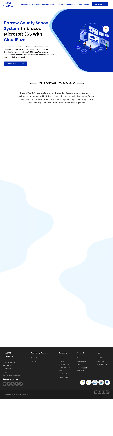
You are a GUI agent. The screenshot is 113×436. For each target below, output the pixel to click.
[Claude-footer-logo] (13, 388)
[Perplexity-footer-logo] (9, 388)
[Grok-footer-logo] (21, 388)
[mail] (105, 398)
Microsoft (34, 367)
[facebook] (101, 398)
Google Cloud (35, 363)
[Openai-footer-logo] (5, 388)
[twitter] (103, 398)
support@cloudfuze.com (12, 382)
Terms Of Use (100, 363)
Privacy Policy (100, 367)
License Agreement (102, 370)
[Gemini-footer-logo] (17, 388)
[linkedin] (97, 398)
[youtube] (99, 398)
